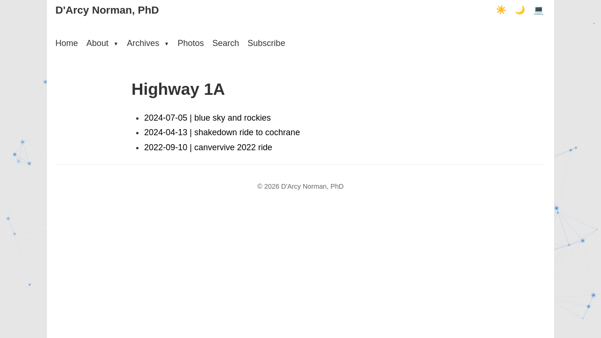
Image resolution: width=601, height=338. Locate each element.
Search (225, 43)
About (102, 43)
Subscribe (266, 43)
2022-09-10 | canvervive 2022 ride (208, 147)
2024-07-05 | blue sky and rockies (207, 118)
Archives (148, 43)
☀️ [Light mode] (501, 10)
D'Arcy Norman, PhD (107, 10)
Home (66, 43)
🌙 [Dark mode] (520, 10)
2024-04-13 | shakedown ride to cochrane (222, 132)
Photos (190, 43)
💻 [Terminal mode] (538, 10)
